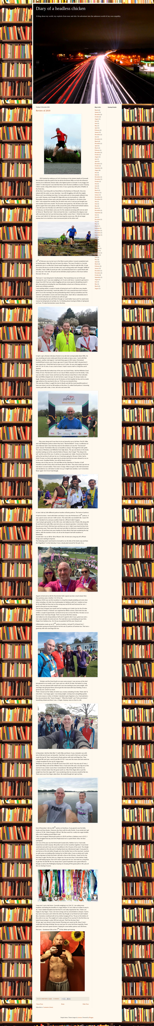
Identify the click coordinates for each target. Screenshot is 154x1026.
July (96, 121)
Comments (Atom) (48, 1007)
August (96, 119)
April (96, 128)
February (97, 130)
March (96, 110)
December (97, 114)
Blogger (91, 1017)
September (97, 168)
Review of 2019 (43, 110)
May (96, 125)
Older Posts (86, 1004)
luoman (80, 1017)
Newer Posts (39, 1004)
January (97, 112)
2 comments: (56, 998)
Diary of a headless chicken (60, 8)
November (97, 179)
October (97, 117)
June (96, 123)
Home (62, 1004)
